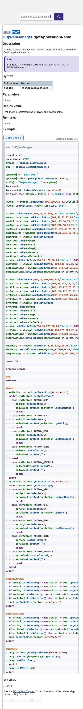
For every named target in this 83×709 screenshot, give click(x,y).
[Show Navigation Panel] (73, 7)
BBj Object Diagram (24, 691)
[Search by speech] (48, 17)
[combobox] (37, 17)
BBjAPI (8, 686)
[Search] (61, 17)
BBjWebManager (17, 37)
